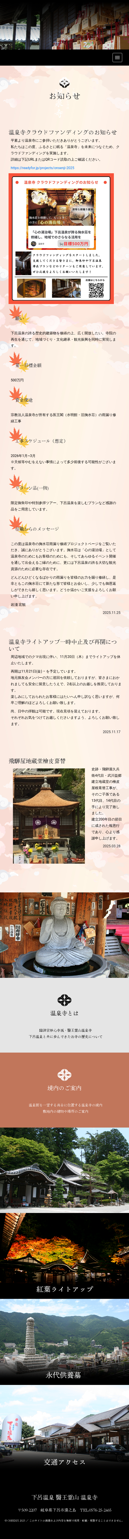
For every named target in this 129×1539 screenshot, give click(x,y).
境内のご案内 (64, 1088)
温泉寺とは (64, 1013)
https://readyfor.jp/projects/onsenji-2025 (42, 168)
